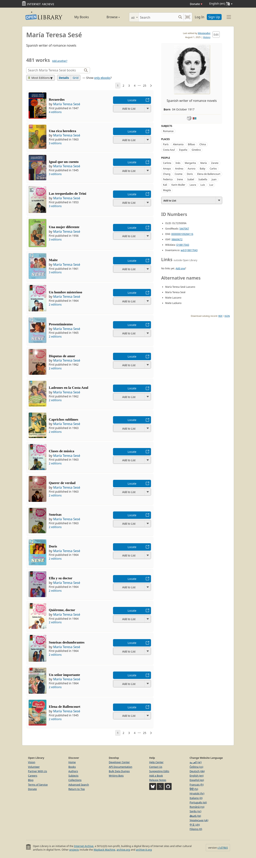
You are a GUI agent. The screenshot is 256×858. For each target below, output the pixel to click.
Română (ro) (197, 807)
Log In (199, 17)
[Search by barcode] (187, 17)
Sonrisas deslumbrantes (66, 642)
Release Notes (157, 780)
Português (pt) (198, 802)
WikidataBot (204, 33)
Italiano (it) (196, 798)
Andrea (179, 168)
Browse (108, 17)
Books (72, 767)
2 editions (55, 304)
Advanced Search (78, 784)
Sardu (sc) (195, 811)
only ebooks (102, 78)
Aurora (191, 168)
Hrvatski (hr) (197, 793)
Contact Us (155, 767)
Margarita (190, 163)
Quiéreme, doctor (62, 610)
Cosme (179, 174)
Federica (168, 179)
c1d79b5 (223, 847)
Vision (31, 762)
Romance (168, 131)
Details (64, 78)
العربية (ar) (195, 762)
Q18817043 (182, 245)
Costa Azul (169, 149)
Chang (166, 174)
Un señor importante (64, 675)
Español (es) (197, 780)
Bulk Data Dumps (119, 771)
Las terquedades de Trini (67, 193)
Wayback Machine (104, 849)
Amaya (167, 168)
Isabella (202, 179)
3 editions (55, 143)
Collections (75, 780)
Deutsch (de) (197, 771)
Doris (53, 546)
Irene (180, 179)
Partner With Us (37, 771)
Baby (202, 168)
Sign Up (214, 17)
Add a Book (156, 775)
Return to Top (76, 789)
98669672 (177, 239)
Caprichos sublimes (63, 419)
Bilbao (191, 144)
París (166, 144)
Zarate (214, 163)
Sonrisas (55, 514)
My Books (81, 17)
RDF (220, 315)
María (203, 163)
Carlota (167, 163)
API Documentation (120, 767)
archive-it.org (144, 849)
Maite (53, 260)
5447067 (184, 228)
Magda (167, 190)
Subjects (73, 775)
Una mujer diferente (64, 227)
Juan (214, 179)
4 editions (55, 112)
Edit (216, 34)
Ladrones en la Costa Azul (68, 388)
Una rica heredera (62, 131)
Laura (193, 184)
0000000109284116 (182, 234)
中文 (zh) (195, 824)
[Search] (157, 17)
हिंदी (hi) (194, 789)
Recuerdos (57, 99)
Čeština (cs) (196, 767)
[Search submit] (180, 17)
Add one (180, 268)
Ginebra (196, 149)
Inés (178, 163)
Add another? (59, 61)
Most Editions (39, 78)
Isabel (190, 179)
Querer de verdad (62, 483)
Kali (165, 184)
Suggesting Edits (159, 771)
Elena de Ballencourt (64, 707)
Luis (202, 184)
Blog (30, 780)
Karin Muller (178, 184)
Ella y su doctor (60, 578)
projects (74, 849)
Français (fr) (197, 784)
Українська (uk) (199, 820)
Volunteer (34, 767)
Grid (75, 78)
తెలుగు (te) (195, 816)
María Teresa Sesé (66, 104)
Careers (32, 775)
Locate (132, 100)
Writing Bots (116, 775)
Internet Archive (83, 846)
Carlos (213, 168)
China (202, 144)
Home (72, 762)
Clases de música (61, 451)
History (206, 37)
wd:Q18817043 (189, 250)
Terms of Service (38, 784)
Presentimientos (61, 324)
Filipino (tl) (196, 829)
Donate (196, 4)
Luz (211, 184)
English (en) (197, 775)
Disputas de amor (62, 356)
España (183, 149)
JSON (227, 315)
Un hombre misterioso (65, 292)
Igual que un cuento (64, 162)
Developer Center (119, 762)
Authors (73, 771)
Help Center (156, 762)
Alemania (178, 144)
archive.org (123, 849)
